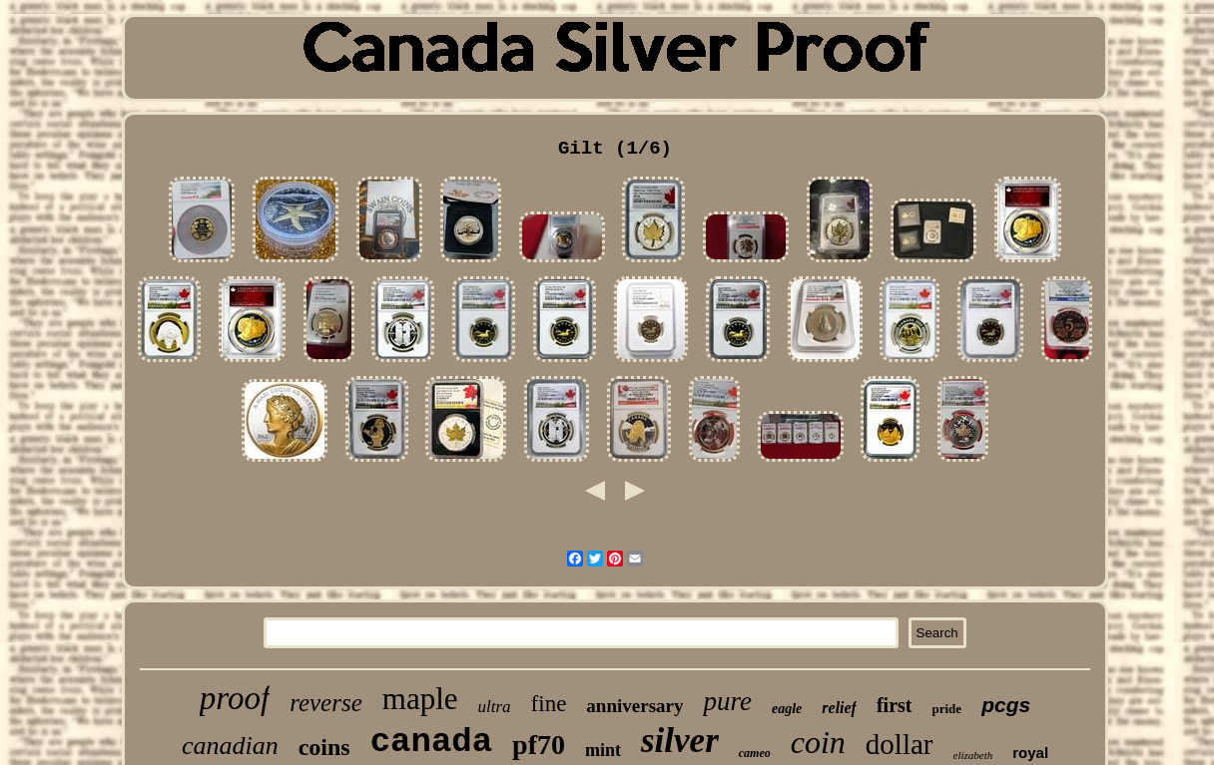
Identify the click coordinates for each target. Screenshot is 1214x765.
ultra (494, 706)
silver (680, 740)
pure (727, 701)
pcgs (1005, 704)
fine (549, 703)
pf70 (538, 744)
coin (818, 742)
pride (947, 708)
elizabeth (973, 755)
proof (235, 698)
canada (431, 742)
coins (324, 747)
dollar (899, 744)
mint (603, 750)
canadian (230, 745)
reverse (326, 702)
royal (1030, 752)
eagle (787, 708)
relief (839, 707)
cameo (755, 753)
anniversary (634, 705)
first (894, 705)
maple (420, 698)
